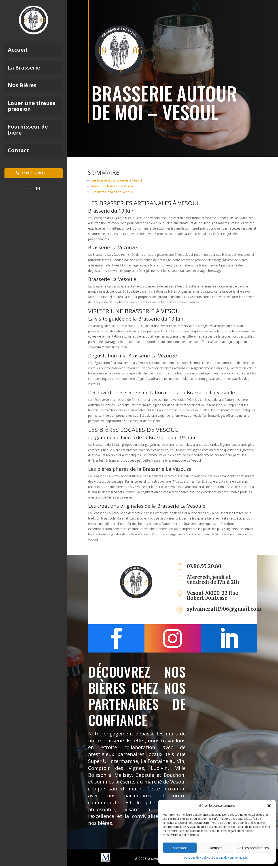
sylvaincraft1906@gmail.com (224, 609)
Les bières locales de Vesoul (111, 192)
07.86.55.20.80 (34, 173)
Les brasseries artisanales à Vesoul (116, 180)
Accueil (17, 50)
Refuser (216, 847)
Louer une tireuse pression (31, 106)
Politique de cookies (197, 858)
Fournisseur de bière (28, 130)
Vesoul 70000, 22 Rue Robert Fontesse (212, 595)
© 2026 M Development (154, 859)
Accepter (180, 847)
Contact (18, 150)
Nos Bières (22, 85)
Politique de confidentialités (230, 858)
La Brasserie (24, 68)
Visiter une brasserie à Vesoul (112, 186)
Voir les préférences (253, 847)
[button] (269, 805)
